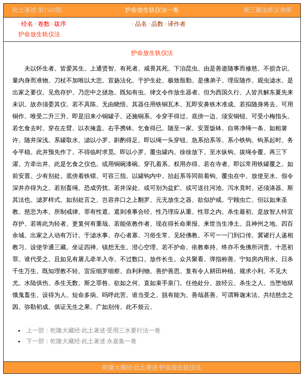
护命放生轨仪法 (39, 34)
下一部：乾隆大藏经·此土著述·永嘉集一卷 (81, 341)
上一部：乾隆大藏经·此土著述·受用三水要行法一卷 (93, 330)
